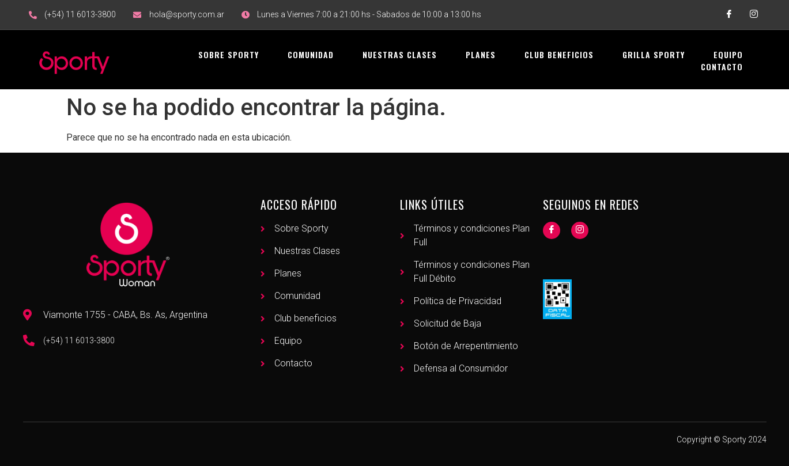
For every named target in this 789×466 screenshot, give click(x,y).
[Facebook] (551, 230)
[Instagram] (579, 230)
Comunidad (311, 54)
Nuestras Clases (400, 54)
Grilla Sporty (653, 54)
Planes (481, 54)
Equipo (728, 54)
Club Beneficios (559, 54)
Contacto (722, 66)
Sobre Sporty (228, 54)
